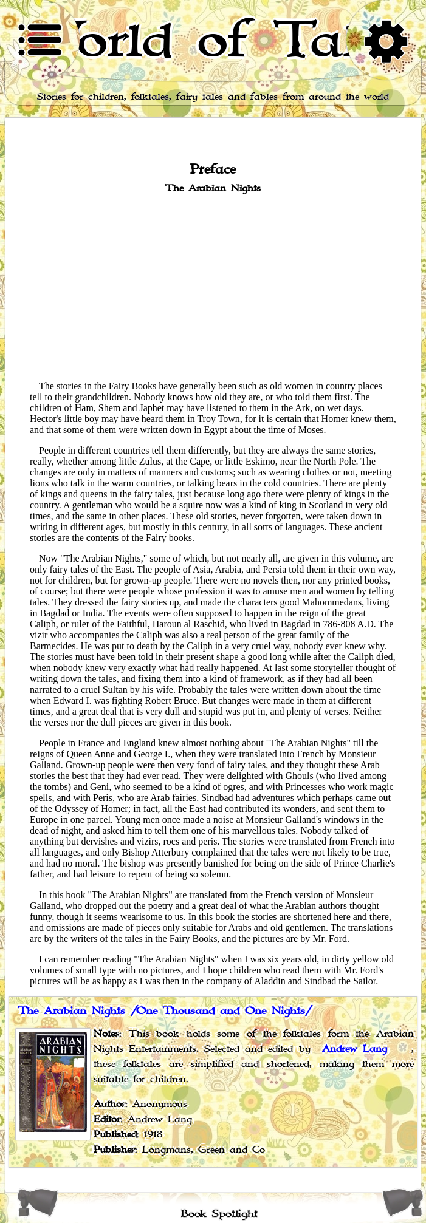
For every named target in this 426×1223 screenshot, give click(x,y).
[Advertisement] (213, 286)
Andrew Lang (354, 1049)
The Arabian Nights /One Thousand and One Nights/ (165, 1011)
